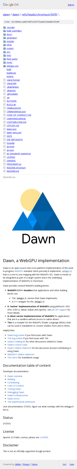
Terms (34, 464)
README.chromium (16, 167)
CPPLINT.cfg (13, 125)
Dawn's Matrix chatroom (19, 348)
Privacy (26, 464)
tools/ (9, 62)
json (71, 464)
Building (11, 379)
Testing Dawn (14, 389)
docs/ (9, 34)
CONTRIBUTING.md (16, 122)
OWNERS (11, 160)
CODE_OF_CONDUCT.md (19, 115)
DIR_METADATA (15, 139)
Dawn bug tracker (16, 335)
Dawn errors (13, 398)
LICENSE (11, 157)
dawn (6, 14)
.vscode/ (11, 27)
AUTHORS (12, 101)
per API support (59, 309)
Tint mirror (12, 357)
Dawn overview (14, 376)
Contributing (13, 382)
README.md (13, 171)
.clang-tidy (11, 83)
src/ (8, 52)
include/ (10, 41)
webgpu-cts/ (13, 66)
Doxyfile (11, 143)
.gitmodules (12, 94)
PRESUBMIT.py (14, 164)
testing (10, 76)
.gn (8, 97)
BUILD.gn (11, 104)
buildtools (11, 73)
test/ (9, 55)
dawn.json (12, 129)
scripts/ (10, 48)
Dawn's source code (17, 344)
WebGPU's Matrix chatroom (20, 354)
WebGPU (18, 271)
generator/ (12, 37)
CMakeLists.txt (14, 108)
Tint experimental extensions (21, 401)
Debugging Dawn (15, 392)
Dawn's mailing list (16, 341)
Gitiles (18, 464)
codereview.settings (16, 118)
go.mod (10, 146)
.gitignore (11, 90)
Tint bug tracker (15, 338)
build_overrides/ (14, 30)
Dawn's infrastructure (17, 395)
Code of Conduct (15, 385)
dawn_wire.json (14, 132)
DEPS (9, 136)
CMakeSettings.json (16, 111)
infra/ (9, 44)
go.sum (10, 150)
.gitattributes (13, 87)
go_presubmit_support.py (19, 153)
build (9, 69)
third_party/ (12, 59)
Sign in (71, 4)
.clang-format (13, 80)
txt (64, 464)
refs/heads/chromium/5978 (39, 14)
